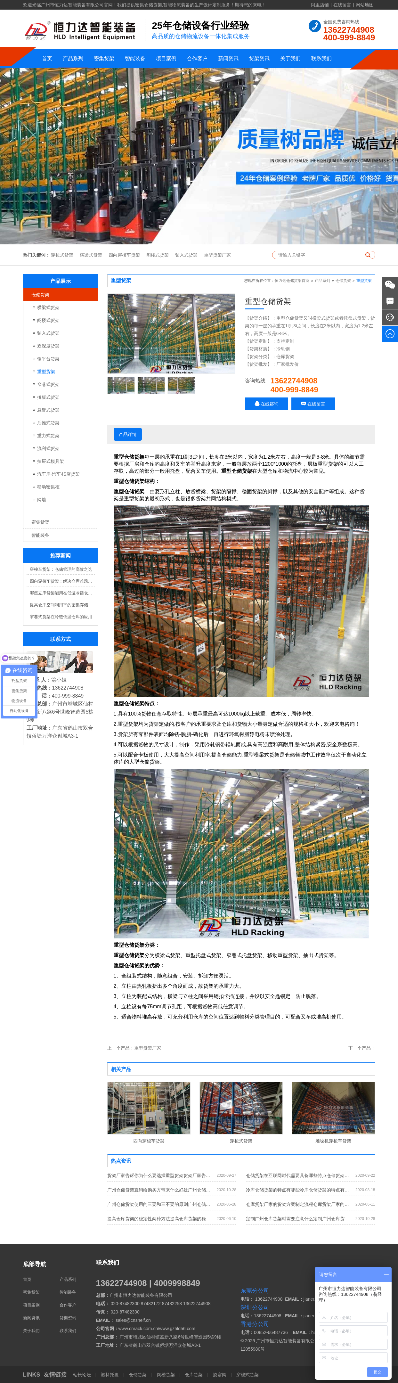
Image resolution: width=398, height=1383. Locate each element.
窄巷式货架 (48, 384)
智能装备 (135, 58)
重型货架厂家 (217, 255)
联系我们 (321, 58)
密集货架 (104, 58)
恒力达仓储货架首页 (292, 280)
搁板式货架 (48, 397)
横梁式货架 (91, 255)
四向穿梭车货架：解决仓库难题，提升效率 (62, 581)
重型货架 (46, 371)
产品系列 (73, 58)
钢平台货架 (48, 358)
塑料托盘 (110, 1374)
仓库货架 (193, 1374)
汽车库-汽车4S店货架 (58, 474)
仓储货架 (40, 294)
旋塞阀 (220, 1374)
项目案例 (166, 58)
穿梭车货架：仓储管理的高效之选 (61, 569)
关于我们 (290, 58)
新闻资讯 (228, 58)
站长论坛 (82, 1374)
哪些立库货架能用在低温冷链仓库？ (62, 593)
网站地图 (365, 4)
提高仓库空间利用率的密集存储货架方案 (62, 604)
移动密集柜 (48, 486)
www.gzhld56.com (177, 1328)
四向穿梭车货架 (124, 255)
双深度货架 (48, 345)
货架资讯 (259, 58)
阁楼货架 (166, 1374)
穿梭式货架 (62, 255)
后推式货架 (48, 422)
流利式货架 (48, 448)
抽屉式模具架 (50, 461)
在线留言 (342, 4)
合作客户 (197, 58)
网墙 (41, 499)
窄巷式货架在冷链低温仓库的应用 (61, 616)
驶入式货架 (186, 255)
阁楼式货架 (157, 255)
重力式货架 (48, 435)
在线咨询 (267, 403)
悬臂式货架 (48, 410)
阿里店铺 (320, 4)
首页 (47, 58)
